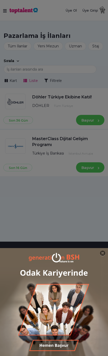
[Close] (102, 253)
